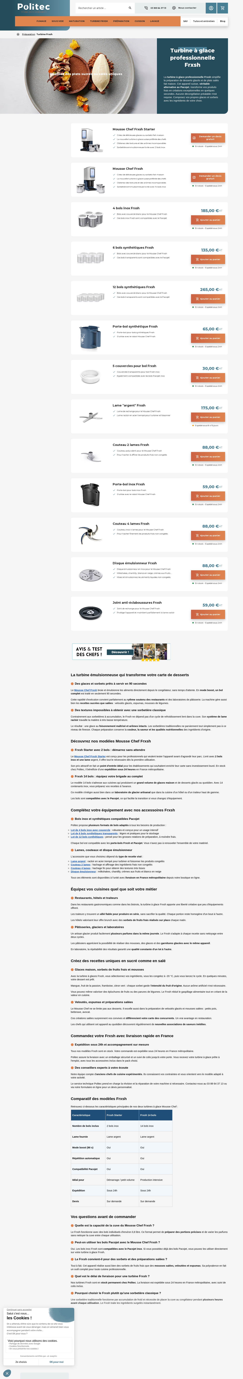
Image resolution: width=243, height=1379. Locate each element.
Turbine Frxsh (27, 149)
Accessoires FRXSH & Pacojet (36, 249)
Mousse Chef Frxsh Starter (134, 129)
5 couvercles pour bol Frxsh (134, 366)
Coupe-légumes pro (30, 138)
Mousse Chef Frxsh (128, 169)
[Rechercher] (105, 8)
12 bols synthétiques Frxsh (134, 287)
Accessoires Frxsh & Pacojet (34, 155)
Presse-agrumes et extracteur (36, 161)
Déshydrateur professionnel (34, 143)
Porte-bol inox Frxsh (129, 484)
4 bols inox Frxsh (126, 208)
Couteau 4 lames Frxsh (131, 524)
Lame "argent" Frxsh (129, 405)
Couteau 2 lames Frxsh (131, 445)
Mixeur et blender (28, 132)
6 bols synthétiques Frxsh (133, 248)
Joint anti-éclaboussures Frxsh (137, 603)
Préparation (27, 125)
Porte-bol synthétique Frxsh (135, 326)
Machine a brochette (30, 166)
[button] (155, 8)
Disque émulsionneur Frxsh (135, 563)
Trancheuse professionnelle (34, 172)
